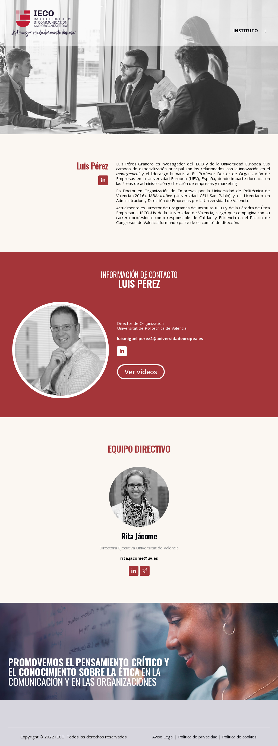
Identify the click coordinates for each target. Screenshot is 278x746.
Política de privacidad (197, 736)
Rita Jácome (139, 536)
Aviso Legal (162, 736)
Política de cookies (239, 736)
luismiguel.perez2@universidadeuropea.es (160, 338)
